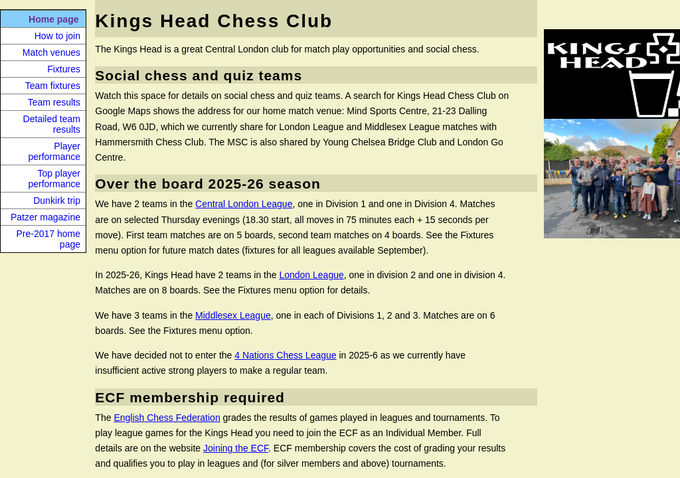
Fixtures (63, 69)
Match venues (51, 52)
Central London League (243, 204)
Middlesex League (233, 315)
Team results (54, 102)
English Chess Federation (167, 417)
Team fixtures (52, 85)
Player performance (54, 151)
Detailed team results (51, 124)
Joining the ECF (235, 448)
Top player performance (54, 178)
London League (311, 275)
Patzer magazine (45, 217)
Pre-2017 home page (48, 239)
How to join (57, 36)
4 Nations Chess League (285, 355)
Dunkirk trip (56, 200)
